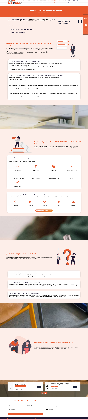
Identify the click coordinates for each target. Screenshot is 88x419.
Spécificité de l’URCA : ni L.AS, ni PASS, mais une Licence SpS (21, 31)
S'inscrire (39, 388)
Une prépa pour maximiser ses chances (17, 34)
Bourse (78, 5)
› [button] (45, 395)
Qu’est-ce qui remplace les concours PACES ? (18, 33)
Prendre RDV (71, 5)
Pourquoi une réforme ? (14, 30)
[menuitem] (27, 4)
